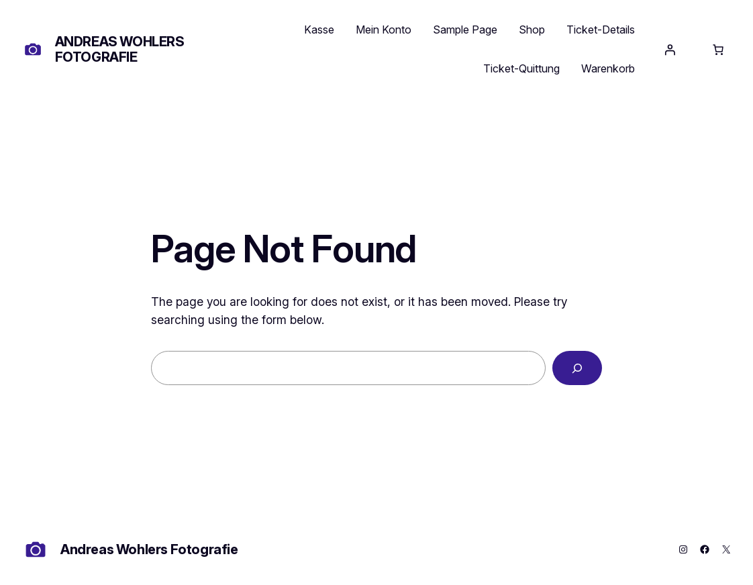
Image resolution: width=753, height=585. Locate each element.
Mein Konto (383, 29)
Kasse (319, 29)
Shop (532, 29)
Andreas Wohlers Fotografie (120, 49)
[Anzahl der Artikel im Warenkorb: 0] (718, 49)
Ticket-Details (600, 29)
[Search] (577, 368)
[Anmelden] (669, 49)
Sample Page (465, 29)
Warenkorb (608, 68)
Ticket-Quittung (521, 68)
